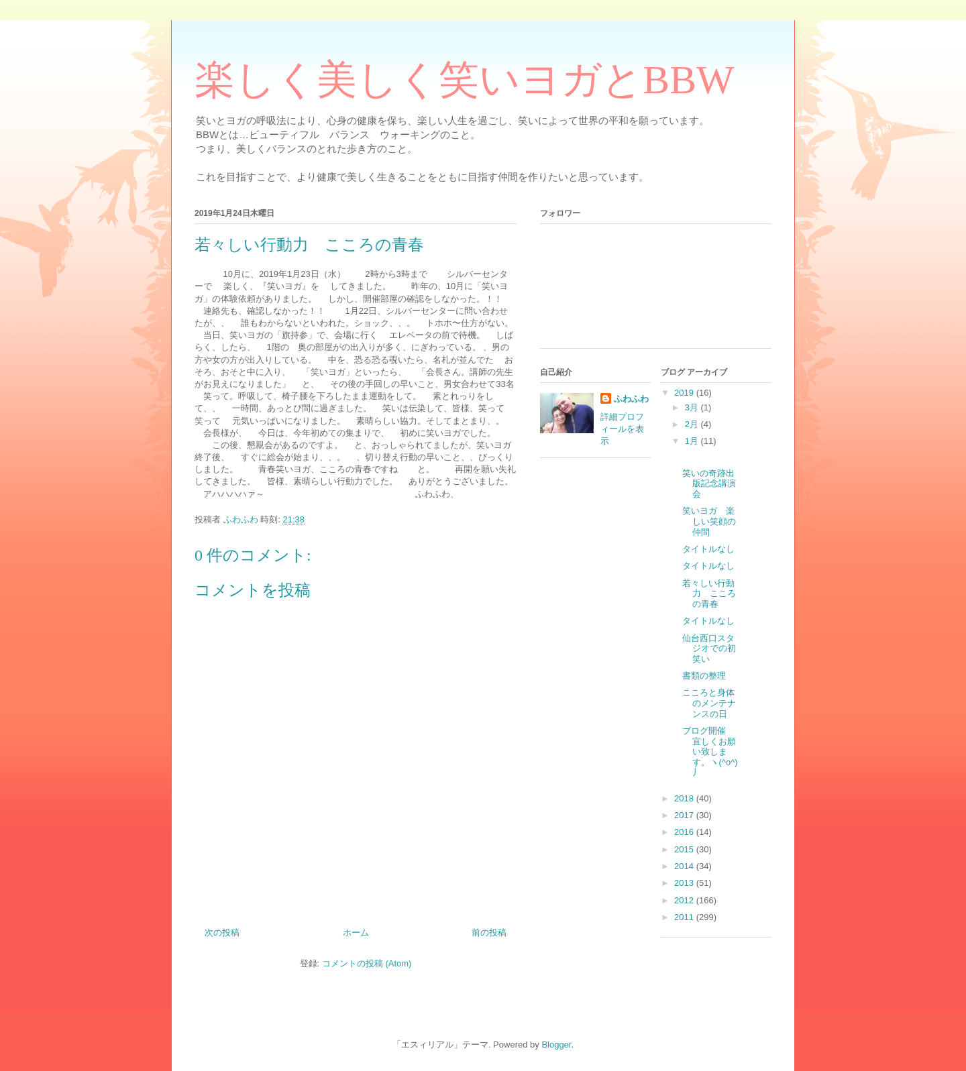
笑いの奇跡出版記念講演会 (709, 483)
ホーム (356, 932)
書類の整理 (704, 676)
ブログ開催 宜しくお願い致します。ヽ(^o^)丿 (709, 751)
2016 (685, 832)
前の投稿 (489, 932)
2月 (693, 424)
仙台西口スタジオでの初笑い (709, 648)
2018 (685, 798)
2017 (685, 815)
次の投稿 (222, 932)
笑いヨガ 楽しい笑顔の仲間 (709, 521)
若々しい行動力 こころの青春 (709, 593)
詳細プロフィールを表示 (622, 429)
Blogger (556, 1044)
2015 (685, 849)
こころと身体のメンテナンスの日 (709, 702)
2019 (685, 393)
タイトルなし (708, 549)
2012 (685, 900)
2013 (685, 883)
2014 (685, 866)
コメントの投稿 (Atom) (367, 963)
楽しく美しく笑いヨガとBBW (465, 80)
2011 (685, 917)
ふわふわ (631, 399)
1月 (693, 441)
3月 (693, 407)
